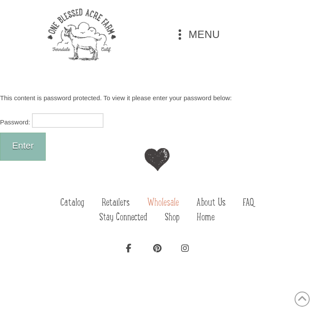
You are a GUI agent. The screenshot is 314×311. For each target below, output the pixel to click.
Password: (52, 120)
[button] (197, 34)
